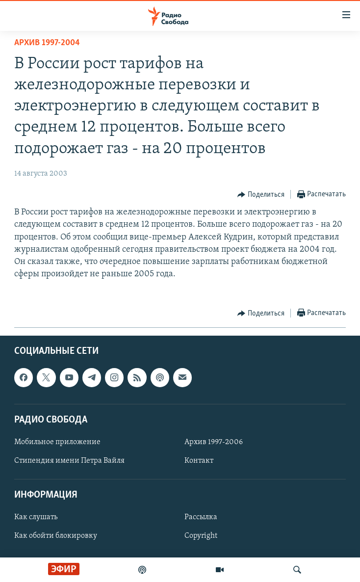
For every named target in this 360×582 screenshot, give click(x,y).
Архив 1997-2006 (213, 442)
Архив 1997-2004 (47, 43)
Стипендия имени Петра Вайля (69, 461)
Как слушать (35, 517)
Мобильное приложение (57, 442)
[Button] (260, 194)
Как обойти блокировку (55, 536)
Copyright (200, 536)
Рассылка (200, 517)
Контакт (198, 461)
